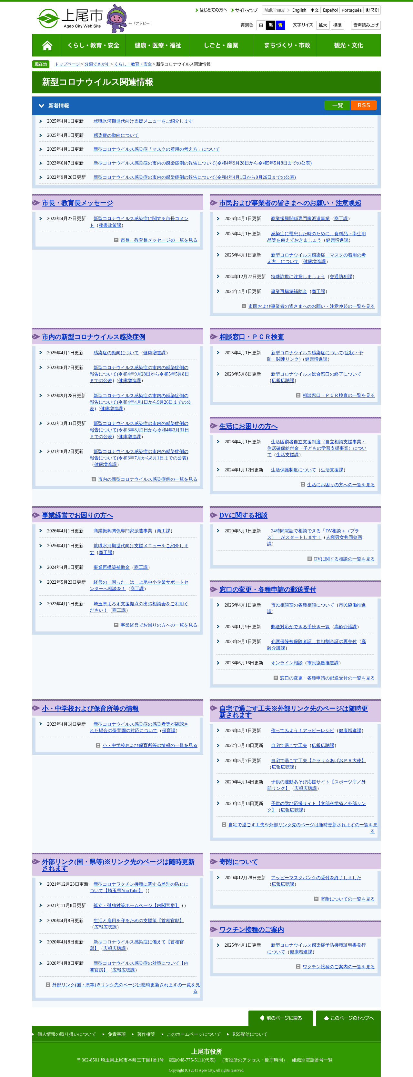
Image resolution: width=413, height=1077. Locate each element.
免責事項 (117, 1034)
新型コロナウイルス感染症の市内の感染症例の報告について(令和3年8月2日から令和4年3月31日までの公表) (139, 430)
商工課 (341, 218)
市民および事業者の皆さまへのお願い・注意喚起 (290, 202)
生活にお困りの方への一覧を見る (341, 484)
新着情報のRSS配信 (364, 105)
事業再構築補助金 (289, 291)
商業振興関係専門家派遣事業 (300, 218)
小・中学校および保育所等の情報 (90, 708)
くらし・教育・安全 (133, 64)
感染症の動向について (116, 135)
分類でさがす (97, 64)
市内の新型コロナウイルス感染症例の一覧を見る (147, 479)
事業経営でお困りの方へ (77, 515)
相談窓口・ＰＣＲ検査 (251, 336)
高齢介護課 (345, 626)
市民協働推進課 (323, 662)
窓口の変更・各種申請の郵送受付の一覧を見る (327, 677)
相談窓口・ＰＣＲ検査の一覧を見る (339, 395)
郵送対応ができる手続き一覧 (300, 626)
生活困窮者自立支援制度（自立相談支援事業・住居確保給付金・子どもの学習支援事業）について (317, 448)
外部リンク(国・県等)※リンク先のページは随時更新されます (118, 865)
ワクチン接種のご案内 (251, 929)
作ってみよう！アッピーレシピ (302, 730)
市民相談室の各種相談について (302, 605)
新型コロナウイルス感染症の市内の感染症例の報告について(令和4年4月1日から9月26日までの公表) (195, 177)
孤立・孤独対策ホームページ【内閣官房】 (136, 905)
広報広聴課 (283, 380)
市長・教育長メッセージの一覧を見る (159, 240)
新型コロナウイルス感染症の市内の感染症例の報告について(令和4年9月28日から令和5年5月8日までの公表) (203, 163)
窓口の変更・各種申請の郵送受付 (267, 589)
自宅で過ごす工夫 (289, 745)
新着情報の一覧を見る (337, 105)
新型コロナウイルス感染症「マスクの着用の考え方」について (157, 149)
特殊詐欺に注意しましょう (298, 276)
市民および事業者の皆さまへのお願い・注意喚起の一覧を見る (311, 306)
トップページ (67, 64)
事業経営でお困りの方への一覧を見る (159, 625)
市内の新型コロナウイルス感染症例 (93, 336)
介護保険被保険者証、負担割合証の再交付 (314, 641)
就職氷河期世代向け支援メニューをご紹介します (143, 121)
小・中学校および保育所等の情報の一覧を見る (150, 745)
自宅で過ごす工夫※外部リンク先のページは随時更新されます (293, 712)
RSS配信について (250, 1034)
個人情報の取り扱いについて (66, 1034)
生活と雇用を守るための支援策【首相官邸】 (139, 920)
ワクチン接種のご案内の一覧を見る (339, 966)
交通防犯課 (341, 276)
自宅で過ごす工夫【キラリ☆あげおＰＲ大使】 (318, 760)
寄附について (238, 861)
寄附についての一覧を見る (348, 898)
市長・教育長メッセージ (77, 202)
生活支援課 (287, 454)
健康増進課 (337, 240)
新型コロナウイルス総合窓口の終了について (316, 374)
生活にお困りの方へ (248, 426)
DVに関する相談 (243, 515)
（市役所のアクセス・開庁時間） (253, 1059)
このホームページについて (194, 1034)
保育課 (169, 730)
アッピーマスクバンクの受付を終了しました (316, 877)
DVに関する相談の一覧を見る (344, 558)
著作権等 (146, 1034)
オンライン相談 (287, 662)
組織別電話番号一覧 (312, 1059)
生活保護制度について (293, 469)
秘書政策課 (110, 225)
